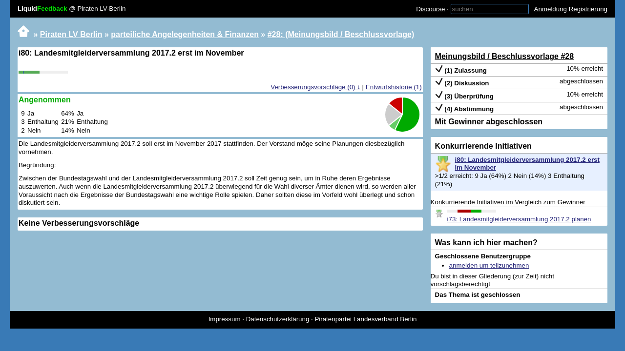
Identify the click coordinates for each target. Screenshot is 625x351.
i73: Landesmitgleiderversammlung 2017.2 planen (519, 219)
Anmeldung (550, 9)
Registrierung (588, 9)
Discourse (430, 9)
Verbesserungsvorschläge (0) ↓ (315, 87)
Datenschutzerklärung (278, 319)
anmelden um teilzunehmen (489, 265)
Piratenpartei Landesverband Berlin (365, 319)
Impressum (224, 319)
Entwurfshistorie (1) (394, 87)
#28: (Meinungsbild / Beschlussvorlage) (341, 34)
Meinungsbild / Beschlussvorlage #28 (504, 56)
